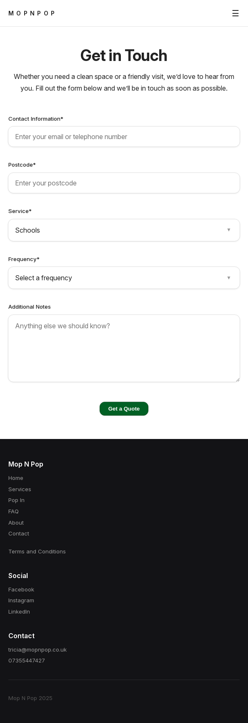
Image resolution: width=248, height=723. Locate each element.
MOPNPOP (32, 13)
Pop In (16, 500)
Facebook (21, 589)
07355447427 (26, 660)
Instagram (21, 600)
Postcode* (22, 164)
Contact (18, 533)
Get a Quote (124, 409)
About (16, 522)
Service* (20, 211)
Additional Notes (29, 306)
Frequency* (24, 259)
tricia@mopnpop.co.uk (37, 649)
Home (15, 477)
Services (19, 489)
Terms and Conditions (37, 551)
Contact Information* (35, 118)
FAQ (13, 511)
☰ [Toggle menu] (235, 13)
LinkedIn (19, 611)
